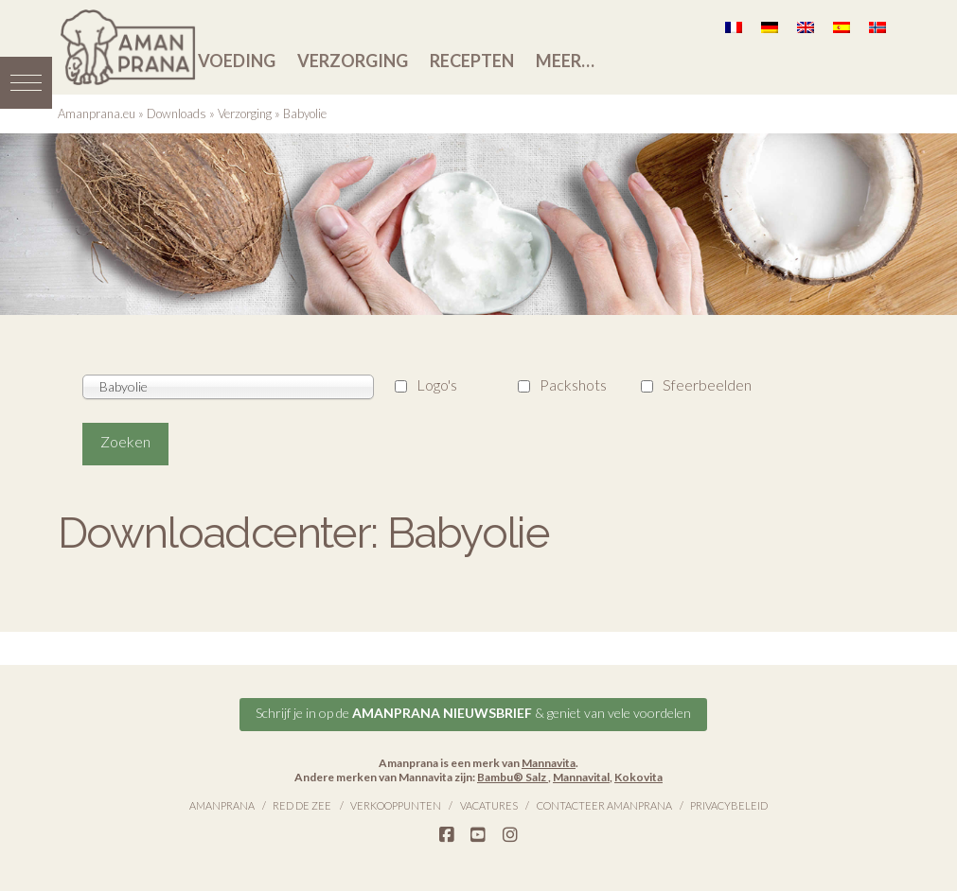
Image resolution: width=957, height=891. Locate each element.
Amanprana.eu (96, 113)
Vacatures (489, 805)
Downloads (176, 113)
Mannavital (581, 777)
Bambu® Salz (512, 777)
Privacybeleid (729, 805)
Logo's (436, 384)
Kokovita (638, 777)
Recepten (472, 60)
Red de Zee (302, 805)
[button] (26, 83)
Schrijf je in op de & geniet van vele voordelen (473, 713)
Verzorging (352, 60)
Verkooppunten (395, 805)
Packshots (573, 384)
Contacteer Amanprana (604, 805)
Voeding (236, 60)
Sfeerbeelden (707, 384)
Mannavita (549, 763)
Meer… (565, 60)
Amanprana (222, 805)
